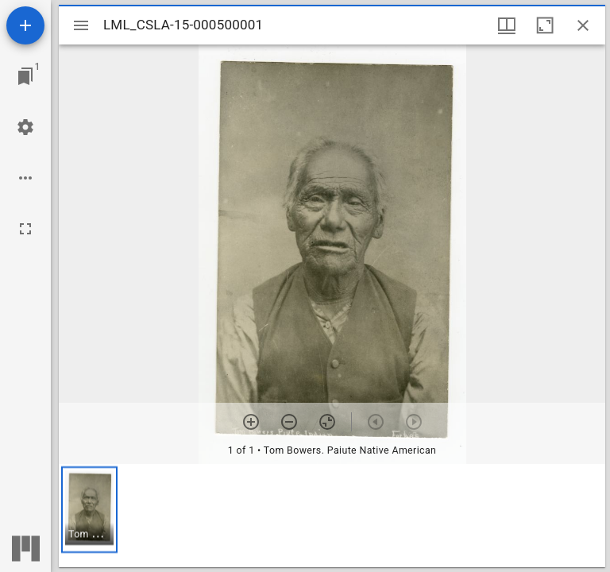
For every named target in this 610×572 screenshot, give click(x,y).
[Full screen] (25, 229)
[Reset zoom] (327, 422)
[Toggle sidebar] (81, 25)
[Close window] (583, 25)
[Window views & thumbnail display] (507, 25)
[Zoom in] (251, 422)
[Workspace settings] (25, 127)
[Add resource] (25, 25)
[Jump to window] (25, 76)
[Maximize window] (545, 25)
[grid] (332, 515)
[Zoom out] (289, 422)
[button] (89, 509)
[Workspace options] (25, 178)
